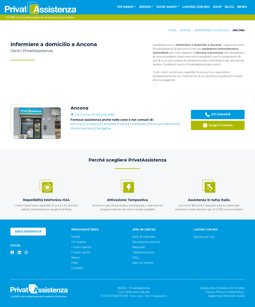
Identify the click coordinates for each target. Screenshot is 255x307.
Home (172, 30)
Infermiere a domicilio (211, 30)
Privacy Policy (215, 292)
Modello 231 (225, 288)
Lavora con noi (196, 7)
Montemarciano (82, 128)
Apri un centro (142, 263)
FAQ (74, 263)
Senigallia (103, 128)
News (242, 7)
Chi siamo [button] (125, 7)
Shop (217, 7)
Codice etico (208, 288)
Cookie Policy (234, 292)
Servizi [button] (145, 7)
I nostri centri (81, 252)
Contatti (77, 268)
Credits (240, 288)
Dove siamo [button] (166, 7)
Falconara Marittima (163, 124)
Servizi (185, 30)
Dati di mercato (143, 237)
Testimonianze (143, 252)
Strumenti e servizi (146, 242)
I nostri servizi (81, 247)
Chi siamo (78, 242)
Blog (229, 7)
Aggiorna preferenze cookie (226, 295)
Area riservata (28, 231)
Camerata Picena (114, 124)
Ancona (79, 108)
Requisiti (138, 247)
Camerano (92, 124)
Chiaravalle (138, 124)
